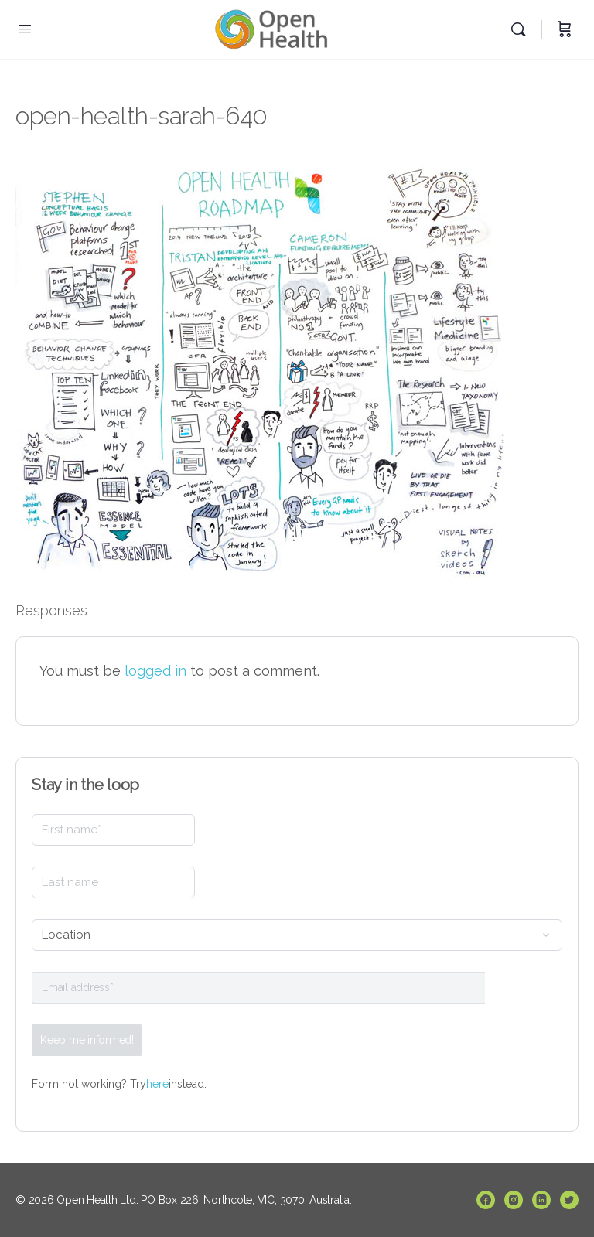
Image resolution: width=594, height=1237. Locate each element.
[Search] (522, 29)
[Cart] (565, 29)
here (157, 1084)
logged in (155, 671)
